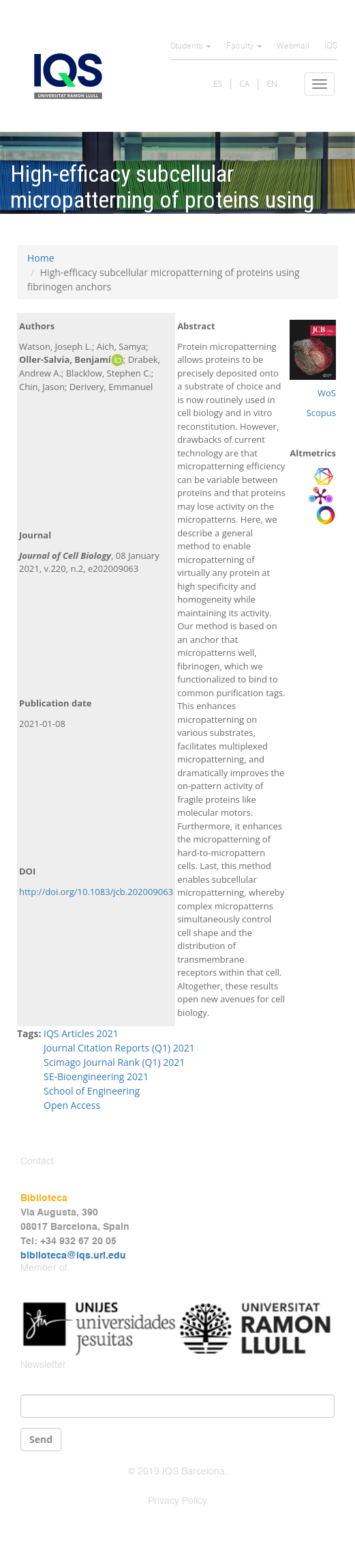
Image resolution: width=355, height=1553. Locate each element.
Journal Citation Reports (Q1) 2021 (119, 1047)
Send (40, 1439)
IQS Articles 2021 (81, 1033)
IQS (330, 46)
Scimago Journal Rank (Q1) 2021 (114, 1062)
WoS (327, 393)
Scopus (321, 413)
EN (271, 84)
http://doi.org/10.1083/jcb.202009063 (96, 891)
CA (244, 84)
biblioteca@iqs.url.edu (73, 1256)
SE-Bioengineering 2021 (96, 1076)
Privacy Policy (177, 1501)
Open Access (72, 1105)
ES (217, 84)
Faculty (244, 46)
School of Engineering (92, 1090)
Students (190, 46)
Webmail (293, 46)
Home (41, 257)
